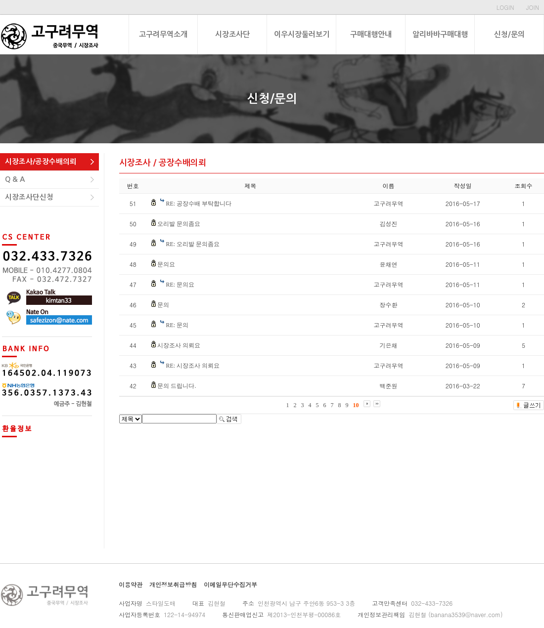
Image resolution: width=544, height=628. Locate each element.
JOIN (532, 7)
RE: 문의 (177, 325)
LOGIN (505, 7)
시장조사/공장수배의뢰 (41, 161)
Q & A (15, 179)
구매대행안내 (371, 34)
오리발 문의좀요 (178, 223)
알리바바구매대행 (440, 34)
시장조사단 (232, 34)
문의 (163, 304)
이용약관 (130, 584)
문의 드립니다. (176, 385)
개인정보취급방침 (173, 584)
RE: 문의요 (180, 284)
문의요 (166, 264)
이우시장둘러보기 (301, 34)
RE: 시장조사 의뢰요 (193, 365)
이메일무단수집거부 (230, 584)
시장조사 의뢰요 (178, 345)
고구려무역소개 (163, 34)
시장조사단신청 (29, 197)
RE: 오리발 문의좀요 (193, 244)
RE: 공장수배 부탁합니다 (198, 203)
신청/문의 (509, 34)
